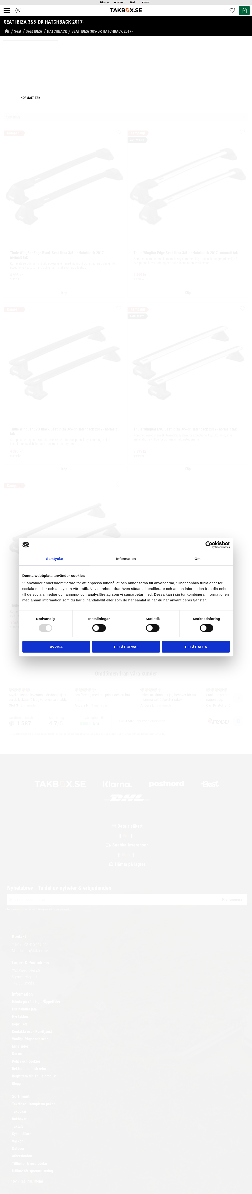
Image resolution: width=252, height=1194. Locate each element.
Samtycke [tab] (54, 558)
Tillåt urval (126, 647)
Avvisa (56, 647)
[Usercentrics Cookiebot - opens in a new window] (209, 544)
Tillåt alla (195, 647)
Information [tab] (126, 558)
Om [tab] (198, 558)
